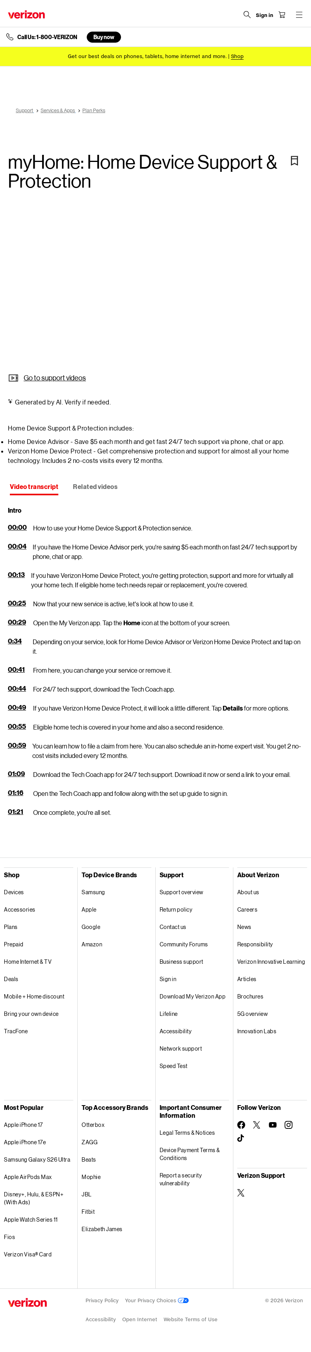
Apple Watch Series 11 (31, 1219)
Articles (247, 979)
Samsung (93, 892)
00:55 (17, 726)
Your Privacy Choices (157, 1300)
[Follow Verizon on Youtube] (273, 1125)
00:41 (16, 669)
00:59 (17, 745)
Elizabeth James (102, 1229)
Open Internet (139, 1319)
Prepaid (14, 944)
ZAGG (89, 1142)
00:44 (17, 688)
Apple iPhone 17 (23, 1124)
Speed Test (174, 1065)
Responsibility (255, 944)
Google (91, 926)
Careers (247, 909)
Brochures (250, 996)
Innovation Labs (257, 1031)
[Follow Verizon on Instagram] (288, 1125)
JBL (87, 1194)
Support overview (181, 892)
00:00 (17, 527)
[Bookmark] (294, 160)
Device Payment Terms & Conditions (190, 1154)
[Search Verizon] (247, 14)
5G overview (252, 1013)
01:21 (15, 811)
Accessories (19, 909)
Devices (14, 892)
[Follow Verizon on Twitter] (257, 1125)
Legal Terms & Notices (187, 1132)
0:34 (15, 641)
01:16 (15, 792)
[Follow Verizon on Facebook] (241, 1125)
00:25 (17, 603)
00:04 (17, 546)
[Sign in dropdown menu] (264, 15)
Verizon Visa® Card (28, 1254)
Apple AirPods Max (28, 1176)
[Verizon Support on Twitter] (241, 1193)
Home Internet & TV (28, 961)
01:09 (16, 773)
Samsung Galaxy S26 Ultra (37, 1159)
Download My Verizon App (193, 996)
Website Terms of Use (191, 1319)
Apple (89, 909)
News (244, 926)
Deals (11, 979)
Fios (9, 1237)
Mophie (91, 1176)
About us (248, 892)
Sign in (168, 979)
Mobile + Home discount (34, 996)
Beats (89, 1159)
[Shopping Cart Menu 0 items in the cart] (282, 14)
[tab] (34, 487)
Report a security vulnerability (181, 1179)
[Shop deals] (237, 56)
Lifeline (169, 1013)
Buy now (103, 37)
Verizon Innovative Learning (271, 961)
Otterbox (93, 1124)
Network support (181, 1048)
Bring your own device (31, 1013)
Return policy (176, 909)
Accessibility (176, 1031)
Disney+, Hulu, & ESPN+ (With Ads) (33, 1198)
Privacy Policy (102, 1300)
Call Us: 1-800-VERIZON (47, 37)
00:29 (17, 622)
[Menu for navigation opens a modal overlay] (299, 14)
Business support (181, 961)
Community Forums (184, 944)
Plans (11, 926)
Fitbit (88, 1211)
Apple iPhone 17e (25, 1142)
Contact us (173, 926)
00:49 (17, 707)
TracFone (16, 1031)
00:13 (16, 574)
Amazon (92, 944)
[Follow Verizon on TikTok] (241, 1138)
